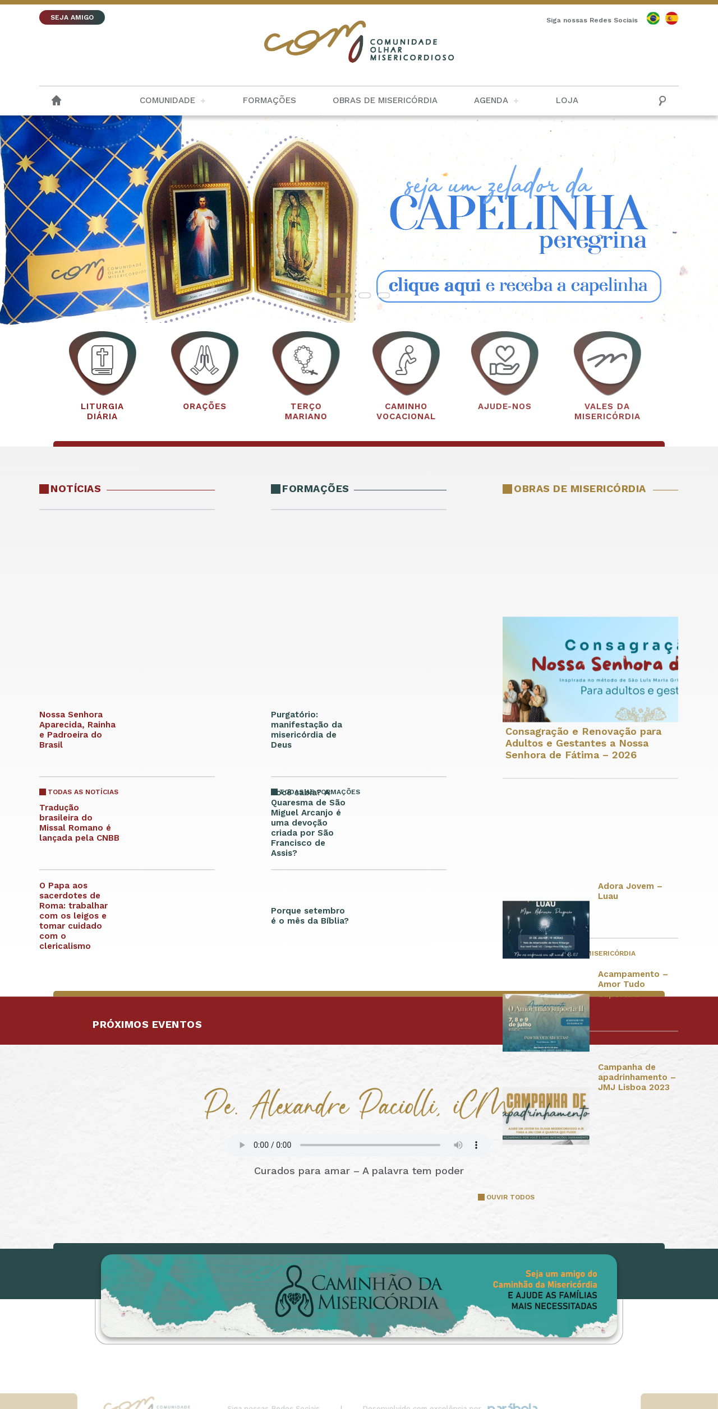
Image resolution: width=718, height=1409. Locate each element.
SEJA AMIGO (72, 17)
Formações (269, 100)
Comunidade (167, 100)
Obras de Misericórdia (385, 100)
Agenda (491, 100)
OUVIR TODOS (510, 1197)
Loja (567, 100)
